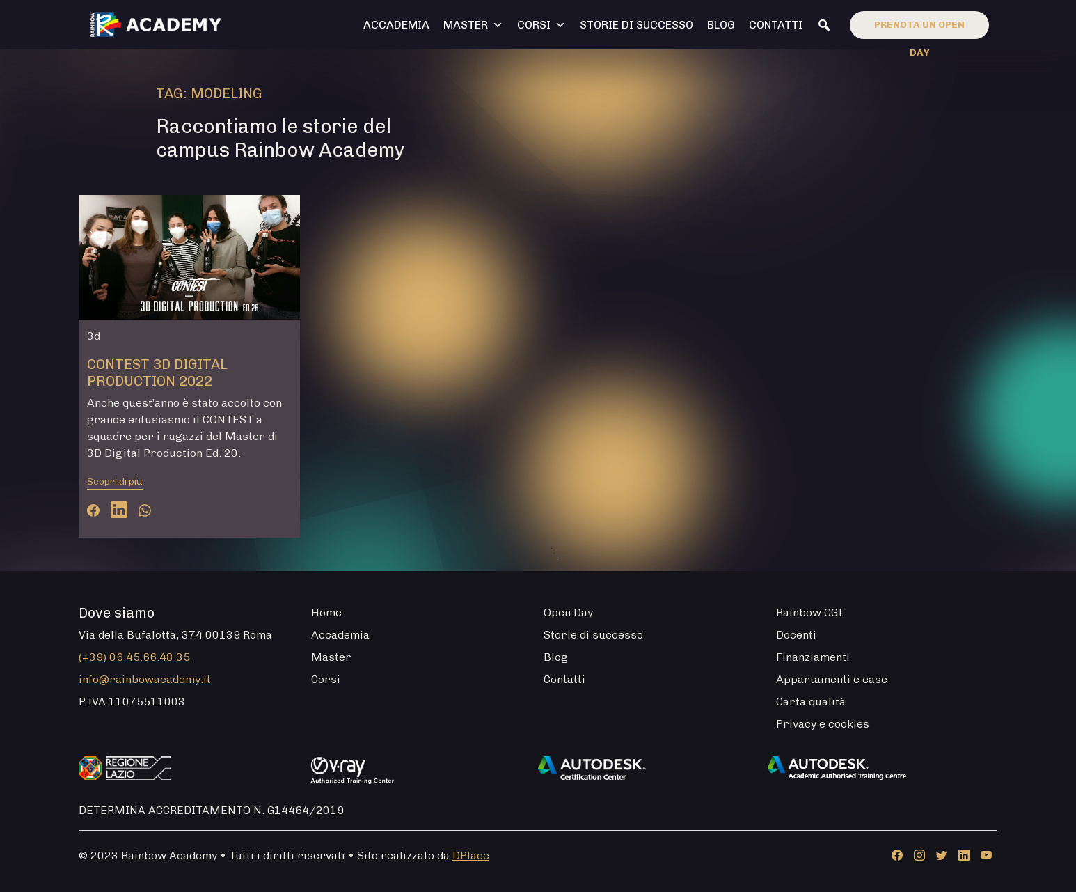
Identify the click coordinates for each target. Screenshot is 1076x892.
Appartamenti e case (831, 679)
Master (473, 25)
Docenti (796, 634)
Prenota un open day (919, 29)
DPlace (470, 855)
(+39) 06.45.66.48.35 (134, 657)
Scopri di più (115, 481)
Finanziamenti (813, 657)
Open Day (568, 612)
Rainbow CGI (809, 612)
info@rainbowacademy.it (145, 679)
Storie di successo (636, 24)
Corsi (541, 25)
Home (326, 612)
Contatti (775, 24)
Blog (721, 24)
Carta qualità (811, 701)
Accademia (396, 24)
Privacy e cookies (822, 723)
